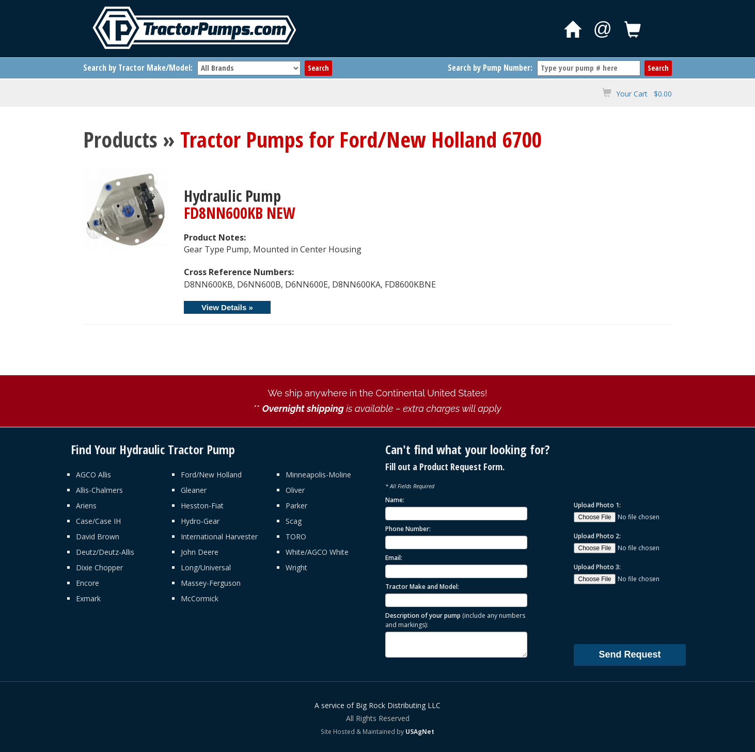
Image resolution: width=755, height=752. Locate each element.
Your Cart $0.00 (644, 94)
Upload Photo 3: (597, 567)
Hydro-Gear (200, 521)
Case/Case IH (98, 521)
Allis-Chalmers (99, 490)
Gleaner (194, 490)
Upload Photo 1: (597, 505)
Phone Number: (408, 528)
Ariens (86, 505)
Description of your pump (455, 620)
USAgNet (419, 731)
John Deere (199, 552)
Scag (294, 521)
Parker (296, 505)
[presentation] (652, 614)
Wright (296, 567)
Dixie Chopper (99, 567)
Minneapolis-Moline (318, 474)
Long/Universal (206, 567)
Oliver (295, 490)
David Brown (97, 536)
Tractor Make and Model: (422, 586)
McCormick (199, 598)
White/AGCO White (317, 552)
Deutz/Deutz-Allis (105, 552)
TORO (296, 536)
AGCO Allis (93, 474)
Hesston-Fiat (202, 505)
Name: (394, 499)
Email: (393, 557)
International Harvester (219, 536)
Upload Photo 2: (597, 536)
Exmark (88, 598)
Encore (87, 583)
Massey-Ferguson (211, 583)
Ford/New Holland (211, 474)
